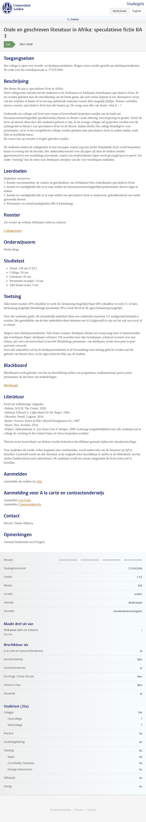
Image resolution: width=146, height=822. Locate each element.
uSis (39, 481)
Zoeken (75, 19)
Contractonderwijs (30, 504)
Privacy (79, 810)
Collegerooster (13, 230)
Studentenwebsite (60, 810)
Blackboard (11, 385)
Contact (91, 810)
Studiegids (135, 3)
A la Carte (24, 500)
